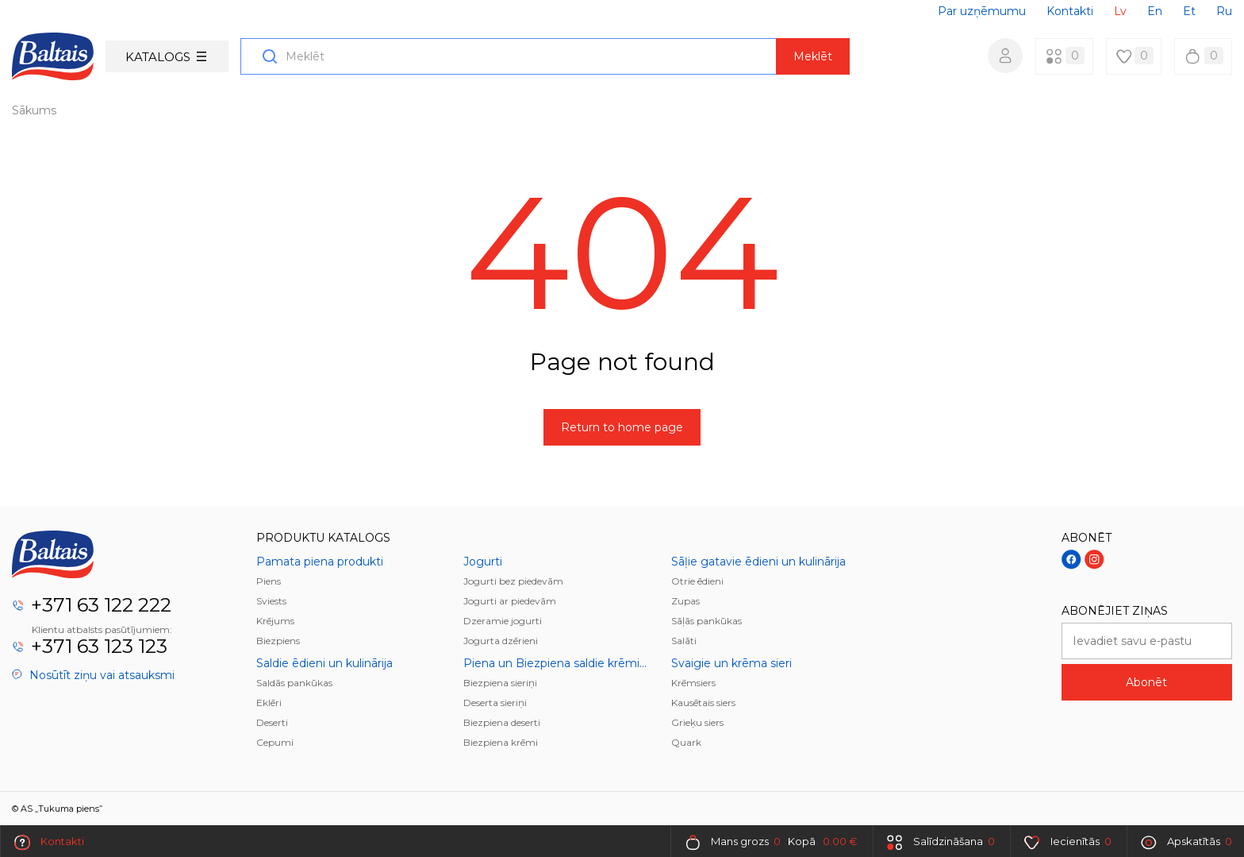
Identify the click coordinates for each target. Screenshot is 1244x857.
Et (1189, 11)
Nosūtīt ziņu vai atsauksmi (93, 675)
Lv (1120, 11)
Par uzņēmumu (982, 11)
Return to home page (622, 427)
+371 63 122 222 (101, 604)
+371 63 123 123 (99, 646)
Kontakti (1069, 11)
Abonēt (1146, 682)
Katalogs (165, 56)
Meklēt (812, 56)
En (1154, 11)
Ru (1224, 11)
